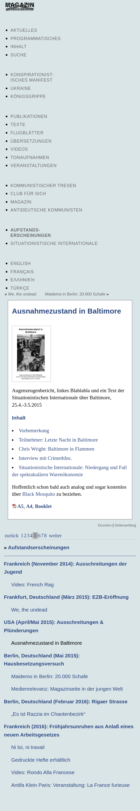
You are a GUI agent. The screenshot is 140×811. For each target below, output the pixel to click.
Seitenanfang (125, 525)
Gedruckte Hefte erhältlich (40, 760)
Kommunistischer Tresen (43, 185)
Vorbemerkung (34, 430)
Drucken (105, 525)
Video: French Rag (32, 584)
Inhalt (18, 46)
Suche (18, 55)
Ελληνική (22, 279)
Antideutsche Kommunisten (46, 210)
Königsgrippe (28, 96)
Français (22, 271)
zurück (12, 535)
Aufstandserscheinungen (38, 547)
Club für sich (28, 193)
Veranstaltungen (33, 165)
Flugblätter (27, 132)
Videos (19, 149)
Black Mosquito (38, 494)
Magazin (20, 202)
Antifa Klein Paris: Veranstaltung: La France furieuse (70, 785)
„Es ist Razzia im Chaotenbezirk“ (48, 714)
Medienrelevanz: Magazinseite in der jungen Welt (67, 689)
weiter (54, 535)
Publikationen (28, 116)
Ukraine (20, 88)
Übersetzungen (31, 141)
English (20, 263)
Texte (17, 124)
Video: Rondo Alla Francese (43, 772)
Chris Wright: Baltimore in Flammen (56, 449)
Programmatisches (35, 38)
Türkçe (19, 288)
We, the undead (22, 294)
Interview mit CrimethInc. (45, 458)
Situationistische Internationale (54, 243)
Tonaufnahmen (29, 157)
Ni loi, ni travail (28, 747)
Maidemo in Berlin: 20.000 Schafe (75, 294)
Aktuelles (23, 30)
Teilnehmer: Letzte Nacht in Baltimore (58, 440)
